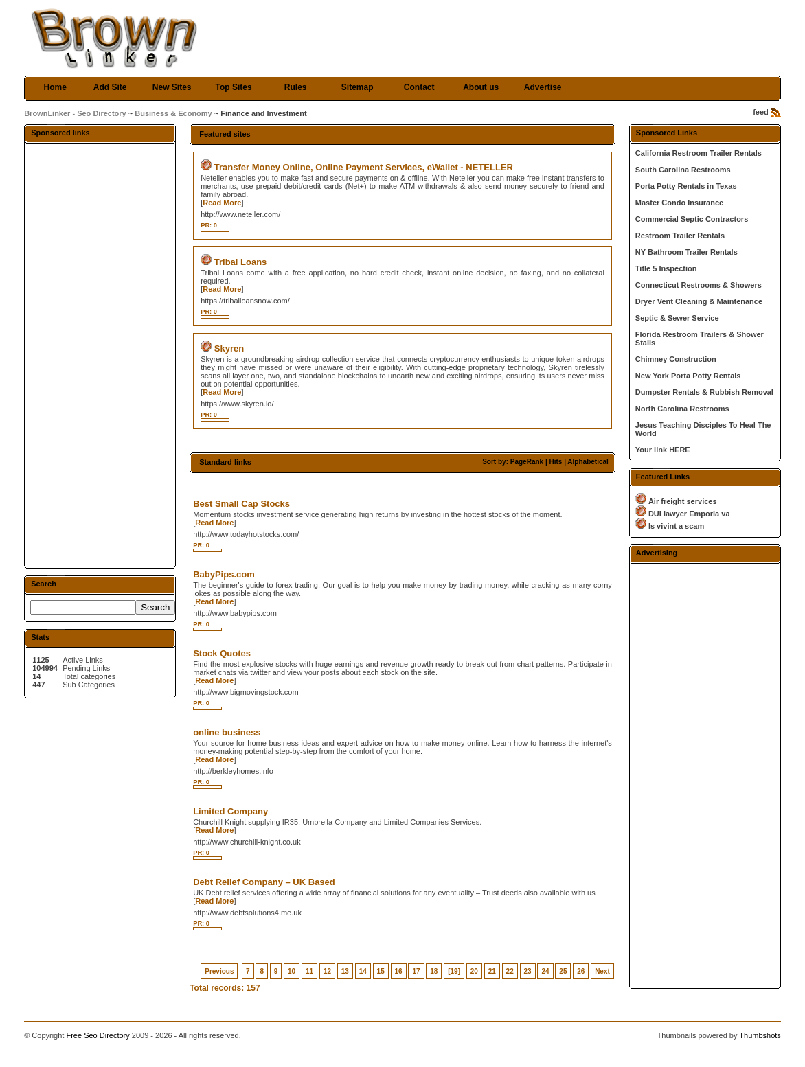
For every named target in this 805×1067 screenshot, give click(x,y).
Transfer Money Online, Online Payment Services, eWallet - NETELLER (363, 167)
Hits (555, 462)
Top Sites (234, 87)
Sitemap (357, 87)
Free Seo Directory (97, 1035)
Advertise (543, 87)
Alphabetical (587, 462)
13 (345, 971)
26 (581, 971)
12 (327, 971)
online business (226, 732)
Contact (419, 87)
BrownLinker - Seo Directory (75, 113)
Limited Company (230, 811)
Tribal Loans (240, 262)
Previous (219, 971)
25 (563, 971)
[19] (454, 971)
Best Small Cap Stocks (241, 503)
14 (363, 971)
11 (309, 971)
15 (381, 971)
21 (492, 971)
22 (510, 971)
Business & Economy (173, 113)
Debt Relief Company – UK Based (264, 882)
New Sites (172, 87)
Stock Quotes (222, 653)
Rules (295, 87)
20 (474, 971)
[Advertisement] (100, 355)
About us (481, 87)
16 (398, 971)
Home (54, 87)
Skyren (229, 348)
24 (545, 971)
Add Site (110, 87)
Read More (222, 202)
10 (291, 971)
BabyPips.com (224, 574)
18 (434, 971)
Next (602, 971)
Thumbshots (760, 1035)
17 (416, 971)
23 (528, 971)
